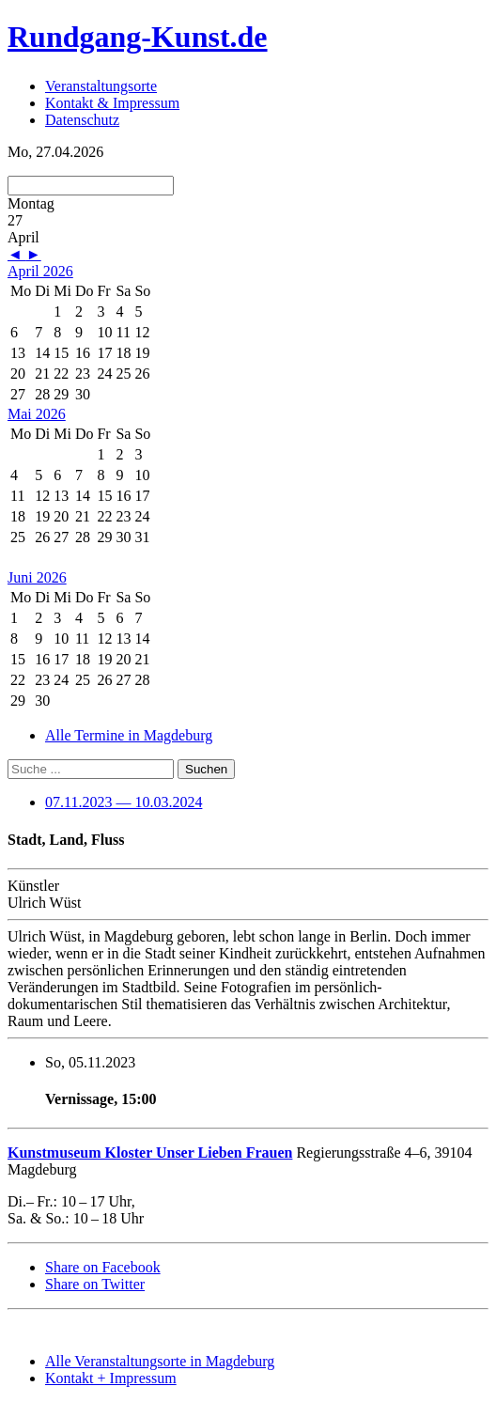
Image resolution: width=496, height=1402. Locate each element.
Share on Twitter (95, 1284)
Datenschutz (82, 120)
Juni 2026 (37, 577)
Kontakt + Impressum (111, 1378)
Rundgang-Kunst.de (138, 37)
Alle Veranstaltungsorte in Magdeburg (159, 1361)
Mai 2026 (37, 414)
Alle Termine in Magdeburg (128, 735)
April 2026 (40, 271)
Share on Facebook (103, 1267)
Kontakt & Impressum (112, 103)
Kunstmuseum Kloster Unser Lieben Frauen (150, 1153)
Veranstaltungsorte (101, 86)
